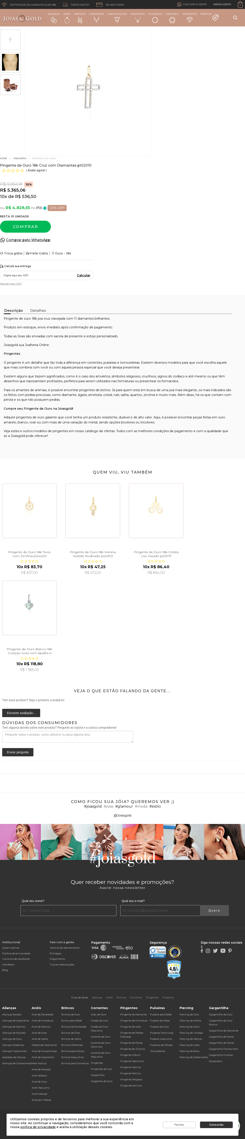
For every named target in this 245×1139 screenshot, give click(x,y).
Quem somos (10, 947)
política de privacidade (38, 1127)
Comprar (25, 226)
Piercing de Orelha (190, 1020)
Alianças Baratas (11, 1014)
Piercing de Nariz (189, 1026)
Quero (214, 910)
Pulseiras (155, 18)
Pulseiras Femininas (161, 1032)
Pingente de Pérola (131, 1042)
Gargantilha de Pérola (221, 1042)
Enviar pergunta (18, 752)
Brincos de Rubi (70, 1032)
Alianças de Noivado (14, 1032)
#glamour (124, 806)
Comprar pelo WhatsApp (28, 240)
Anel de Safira (40, 1038)
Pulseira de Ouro (159, 1026)
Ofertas (209, 16)
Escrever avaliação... (21, 713)
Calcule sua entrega (15, 266)
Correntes (96, 17)
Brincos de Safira (71, 1038)
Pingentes (138, 17)
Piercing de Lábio (189, 1045)
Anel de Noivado (41, 1069)
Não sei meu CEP (11, 283)
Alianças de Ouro (12, 1038)
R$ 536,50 (25, 196)
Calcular (83, 275)
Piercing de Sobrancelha (193, 1057)
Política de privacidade (16, 953)
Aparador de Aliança (14, 1057)
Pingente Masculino (132, 1061)
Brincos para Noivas (72, 1051)
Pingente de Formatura (133, 1020)
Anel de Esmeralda (42, 1014)
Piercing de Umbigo (191, 1032)
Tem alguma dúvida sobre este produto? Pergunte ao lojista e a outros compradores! (59, 727)
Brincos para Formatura (75, 1063)
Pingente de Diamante (133, 1014)
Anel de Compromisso (44, 1051)
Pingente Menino (130, 1073)
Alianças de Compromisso (17, 1063)
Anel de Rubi (39, 1032)
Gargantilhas (117, 17)
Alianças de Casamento (15, 1020)
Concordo (216, 1124)
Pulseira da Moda (160, 1020)
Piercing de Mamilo (190, 1038)
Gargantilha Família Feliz (223, 1048)
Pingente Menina (130, 1067)
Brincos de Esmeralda (73, 1026)
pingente (14, 363)
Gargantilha (98, 1075)
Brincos (80, 17)
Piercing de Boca (189, 1051)
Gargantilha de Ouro (220, 1014)
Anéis (67, 17)
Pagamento (57, 958)
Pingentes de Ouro (131, 1085)
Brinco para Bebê (71, 1020)
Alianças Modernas (13, 1045)
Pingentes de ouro (101, 1069)
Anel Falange (39, 1093)
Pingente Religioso (131, 1079)
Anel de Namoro (41, 1026)
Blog (5, 970)
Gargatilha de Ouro (101, 1081)
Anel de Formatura (42, 1020)
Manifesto (8, 964)
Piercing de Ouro (189, 1014)
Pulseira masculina (161, 1038)
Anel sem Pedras (41, 1099)
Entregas (55, 953)
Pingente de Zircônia (132, 1048)
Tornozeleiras (157, 1051)
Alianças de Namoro (13, 1026)
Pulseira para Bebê (161, 1014)
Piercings (172, 17)
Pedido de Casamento (44, 1045)
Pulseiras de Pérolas (161, 1045)
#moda (141, 806)
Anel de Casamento (43, 1057)
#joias (108, 806)
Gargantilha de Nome (221, 1036)
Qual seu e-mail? (133, 901)
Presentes (189, 17)
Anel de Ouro (39, 1081)
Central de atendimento (65, 947)
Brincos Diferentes (72, 1045)
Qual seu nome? (33, 901)
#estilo (155, 806)
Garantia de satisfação (16, 958)
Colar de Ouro (98, 1014)
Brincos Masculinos (72, 1057)
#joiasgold (93, 806)
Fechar (179, 1124)
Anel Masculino (41, 1087)
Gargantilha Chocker (221, 1055)
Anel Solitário (39, 1075)
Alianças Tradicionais (14, 1051)
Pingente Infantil (130, 1055)
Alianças (54, 17)
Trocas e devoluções (62, 964)
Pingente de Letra (130, 1026)
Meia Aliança (39, 1063)
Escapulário (215, 1061)
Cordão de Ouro (99, 1020)
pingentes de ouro (30, 417)
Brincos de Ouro (70, 1014)
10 (3, 196)
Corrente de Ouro (100, 1036)
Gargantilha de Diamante (223, 1030)
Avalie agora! (37, 170)
